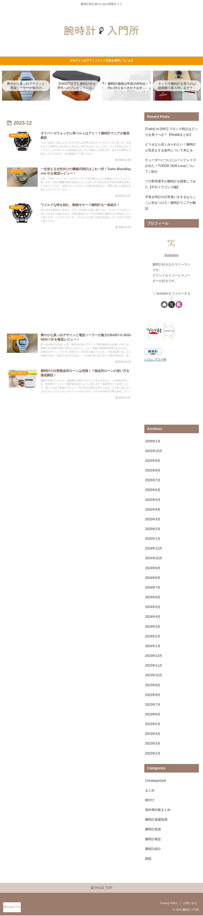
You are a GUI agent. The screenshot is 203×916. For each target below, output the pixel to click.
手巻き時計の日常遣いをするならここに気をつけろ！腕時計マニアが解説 (170, 202)
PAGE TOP (101, 888)
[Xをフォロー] (171, 304)
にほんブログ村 (155, 359)
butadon (171, 255)
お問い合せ (190, 903)
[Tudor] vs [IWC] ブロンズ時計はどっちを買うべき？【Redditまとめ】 (171, 132)
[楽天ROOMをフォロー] (178, 304)
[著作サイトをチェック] (164, 304)
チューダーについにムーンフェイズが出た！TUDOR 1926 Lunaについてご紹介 (170, 165)
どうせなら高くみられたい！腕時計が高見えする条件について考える (170, 147)
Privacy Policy (168, 903)
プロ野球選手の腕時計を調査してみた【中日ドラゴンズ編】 (170, 184)
